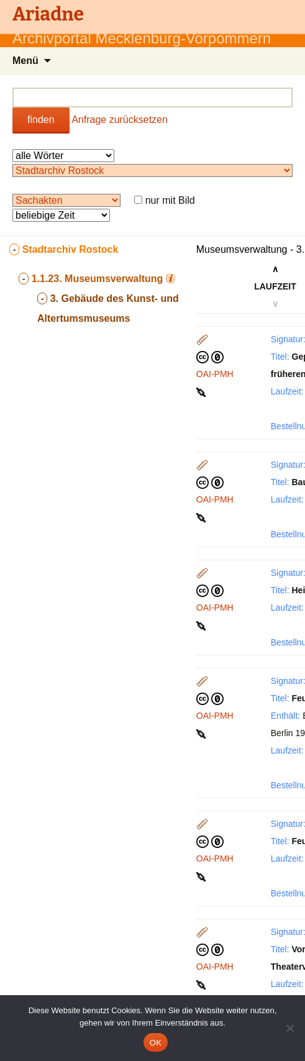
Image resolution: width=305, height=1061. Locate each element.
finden (41, 119)
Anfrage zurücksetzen (119, 119)
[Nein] (289, 1028)
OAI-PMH (215, 374)
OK (156, 1042)
